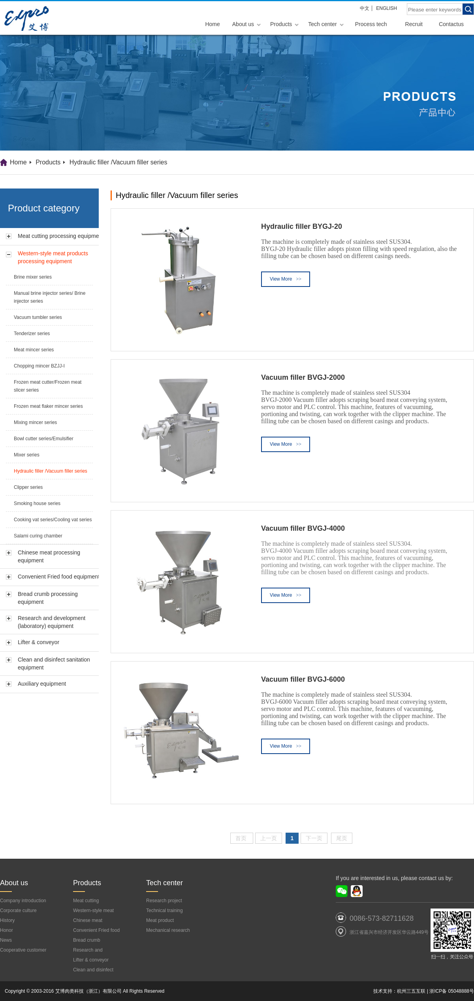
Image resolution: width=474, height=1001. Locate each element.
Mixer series (27, 455)
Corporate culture (18, 910)
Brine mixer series (33, 277)
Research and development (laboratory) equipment (51, 622)
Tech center (322, 24)
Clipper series (28, 487)
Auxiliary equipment (42, 684)
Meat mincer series (34, 350)
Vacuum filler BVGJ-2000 (303, 377)
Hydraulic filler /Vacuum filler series (118, 162)
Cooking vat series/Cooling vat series (53, 519)
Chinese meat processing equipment (49, 556)
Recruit (414, 24)
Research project (164, 900)
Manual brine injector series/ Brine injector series (49, 297)
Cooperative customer (23, 950)
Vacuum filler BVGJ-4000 (303, 528)
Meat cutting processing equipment (60, 236)
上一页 (268, 838)
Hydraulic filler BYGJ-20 (301, 226)
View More (285, 279)
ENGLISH (386, 8)
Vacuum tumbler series (38, 317)
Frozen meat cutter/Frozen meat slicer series (47, 386)
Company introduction (23, 900)
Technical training (164, 910)
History (7, 920)
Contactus (451, 24)
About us (243, 24)
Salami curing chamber (38, 536)
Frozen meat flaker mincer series (48, 406)
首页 (241, 838)
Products (281, 24)
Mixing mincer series (35, 422)
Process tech (371, 24)
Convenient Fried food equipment (59, 576)
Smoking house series (37, 503)
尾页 (341, 838)
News (6, 940)
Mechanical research (168, 930)
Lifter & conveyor (38, 642)
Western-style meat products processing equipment (53, 257)
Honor (6, 930)
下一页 (314, 838)
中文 (364, 8)
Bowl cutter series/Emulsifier (43, 438)
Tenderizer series (32, 333)
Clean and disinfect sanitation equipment (54, 663)
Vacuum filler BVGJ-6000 (303, 679)
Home (212, 24)
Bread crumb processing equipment (48, 598)
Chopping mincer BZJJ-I (39, 366)
